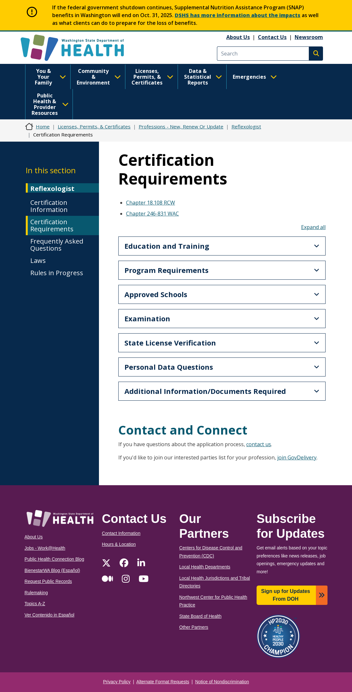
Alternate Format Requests (162, 681)
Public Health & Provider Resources (50, 104)
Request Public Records (48, 581)
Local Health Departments (204, 567)
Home (43, 126)
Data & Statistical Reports (203, 76)
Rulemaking (36, 592)
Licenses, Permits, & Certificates (152, 76)
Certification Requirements (51, 225)
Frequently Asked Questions (56, 245)
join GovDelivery (297, 457)
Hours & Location (119, 544)
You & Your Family (50, 76)
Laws (38, 260)
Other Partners (193, 627)
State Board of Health (200, 616)
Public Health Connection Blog (54, 559)
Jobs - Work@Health (44, 548)
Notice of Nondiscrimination (222, 681)
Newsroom (309, 37)
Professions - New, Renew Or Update (181, 126)
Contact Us (272, 37)
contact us (258, 444)
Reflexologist (246, 126)
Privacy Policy (117, 681)
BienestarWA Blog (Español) (52, 570)
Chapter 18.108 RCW (150, 202)
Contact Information (121, 533)
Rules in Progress (56, 272)
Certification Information (49, 206)
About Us (238, 37)
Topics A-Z (34, 603)
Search (316, 53)
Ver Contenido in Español (49, 615)
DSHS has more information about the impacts (237, 15)
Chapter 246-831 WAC (152, 213)
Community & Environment (99, 76)
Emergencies (255, 76)
